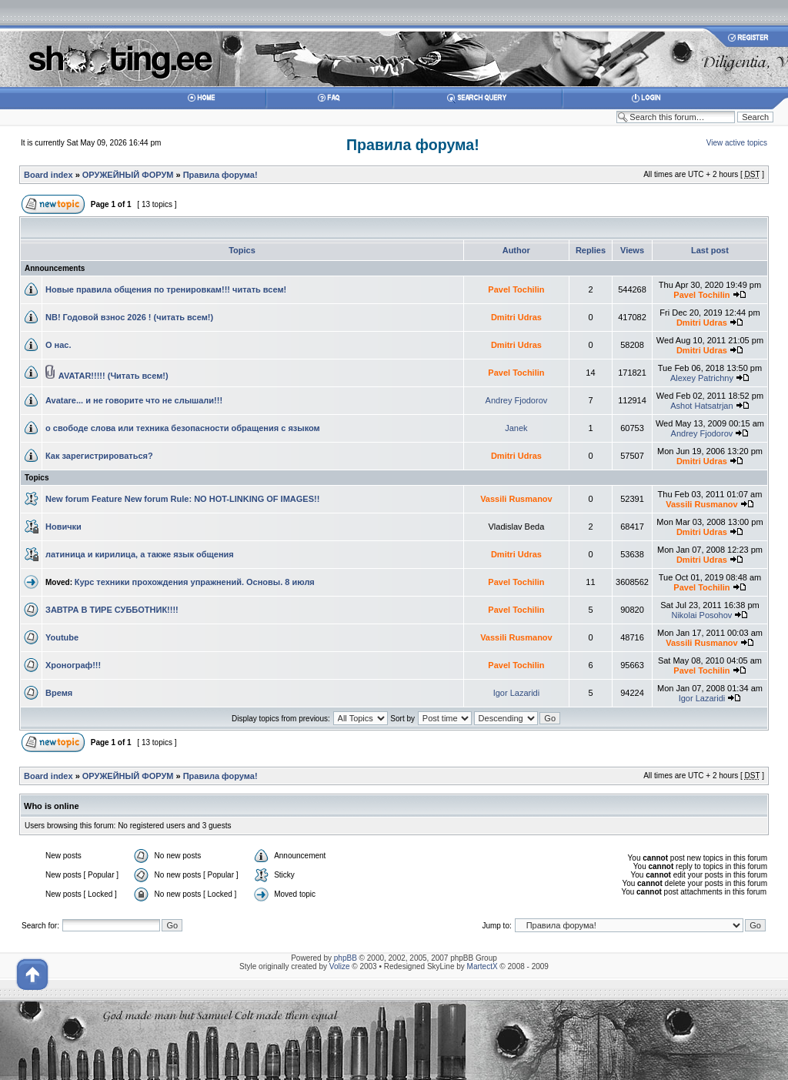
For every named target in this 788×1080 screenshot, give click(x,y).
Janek (516, 428)
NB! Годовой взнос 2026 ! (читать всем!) (129, 317)
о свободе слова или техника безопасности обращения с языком (182, 428)
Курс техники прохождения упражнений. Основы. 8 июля (195, 582)
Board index (48, 174)
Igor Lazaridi (516, 692)
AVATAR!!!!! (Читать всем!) (113, 375)
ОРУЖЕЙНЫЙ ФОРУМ (128, 174)
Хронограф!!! (73, 665)
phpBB (345, 958)
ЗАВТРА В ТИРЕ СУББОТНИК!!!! (112, 609)
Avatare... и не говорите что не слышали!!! (133, 400)
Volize (339, 966)
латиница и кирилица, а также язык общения (139, 554)
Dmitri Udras (516, 317)
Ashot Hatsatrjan (701, 405)
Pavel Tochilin (516, 289)
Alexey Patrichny (701, 378)
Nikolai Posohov (701, 615)
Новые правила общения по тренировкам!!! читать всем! (165, 289)
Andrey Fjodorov (517, 400)
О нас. (58, 344)
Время (58, 692)
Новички (63, 526)
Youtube (61, 637)
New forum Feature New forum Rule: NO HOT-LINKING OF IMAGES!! (182, 498)
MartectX (482, 966)
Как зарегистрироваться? (99, 455)
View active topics (736, 143)
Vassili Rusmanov (516, 498)
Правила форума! (412, 144)
